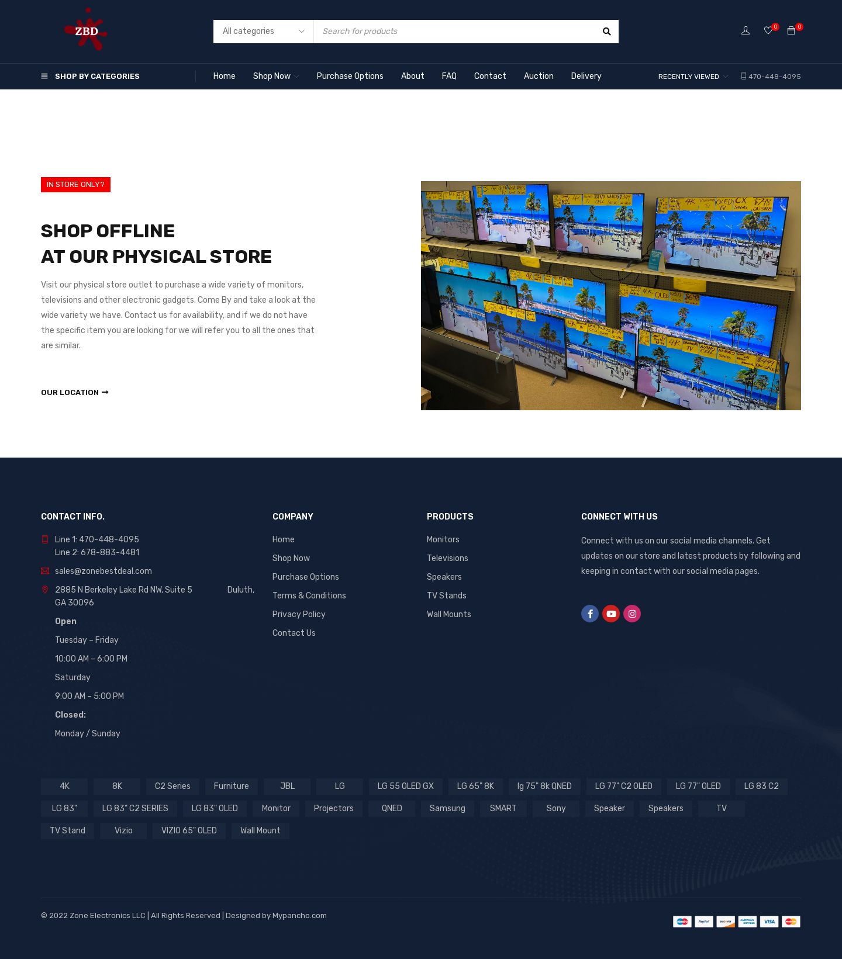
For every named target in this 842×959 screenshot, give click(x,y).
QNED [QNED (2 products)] (392, 808)
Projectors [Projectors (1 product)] (334, 808)
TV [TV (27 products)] (721, 808)
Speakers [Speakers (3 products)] (666, 808)
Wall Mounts (449, 614)
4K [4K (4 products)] (65, 786)
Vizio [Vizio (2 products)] (124, 831)
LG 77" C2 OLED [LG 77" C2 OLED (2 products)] (624, 786)
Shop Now (291, 558)
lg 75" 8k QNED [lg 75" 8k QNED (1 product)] (544, 786)
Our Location (70, 392)
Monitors (443, 540)
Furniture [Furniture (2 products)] (231, 786)
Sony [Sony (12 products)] (556, 808)
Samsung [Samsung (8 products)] (447, 808)
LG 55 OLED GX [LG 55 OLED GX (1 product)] (406, 786)
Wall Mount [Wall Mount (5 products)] (260, 831)
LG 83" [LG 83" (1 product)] (64, 808)
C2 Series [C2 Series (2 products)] (173, 786)
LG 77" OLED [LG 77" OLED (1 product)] (698, 786)
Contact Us (294, 633)
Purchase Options (305, 577)
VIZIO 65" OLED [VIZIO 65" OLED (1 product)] (189, 831)
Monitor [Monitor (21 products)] (276, 808)
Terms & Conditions (309, 596)
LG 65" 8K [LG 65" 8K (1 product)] (475, 786)
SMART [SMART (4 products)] (503, 808)
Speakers (444, 577)
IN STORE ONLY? (76, 184)
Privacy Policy (299, 614)
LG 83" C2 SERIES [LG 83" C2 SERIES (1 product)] (135, 808)
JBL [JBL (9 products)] (287, 786)
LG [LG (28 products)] (340, 786)
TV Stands (447, 596)
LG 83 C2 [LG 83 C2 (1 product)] (761, 786)
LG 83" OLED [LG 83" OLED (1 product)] (215, 808)
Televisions (447, 558)
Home (283, 540)
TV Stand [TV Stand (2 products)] (67, 831)
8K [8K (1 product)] (117, 786)
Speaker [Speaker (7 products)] (609, 808)
